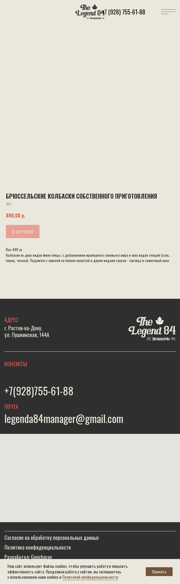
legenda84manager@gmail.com (63, 418)
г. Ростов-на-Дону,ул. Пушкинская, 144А (26, 331)
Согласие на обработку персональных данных (51, 537)
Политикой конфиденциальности (90, 577)
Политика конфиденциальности (37, 547)
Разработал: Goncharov (28, 557)
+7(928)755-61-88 (38, 390)
